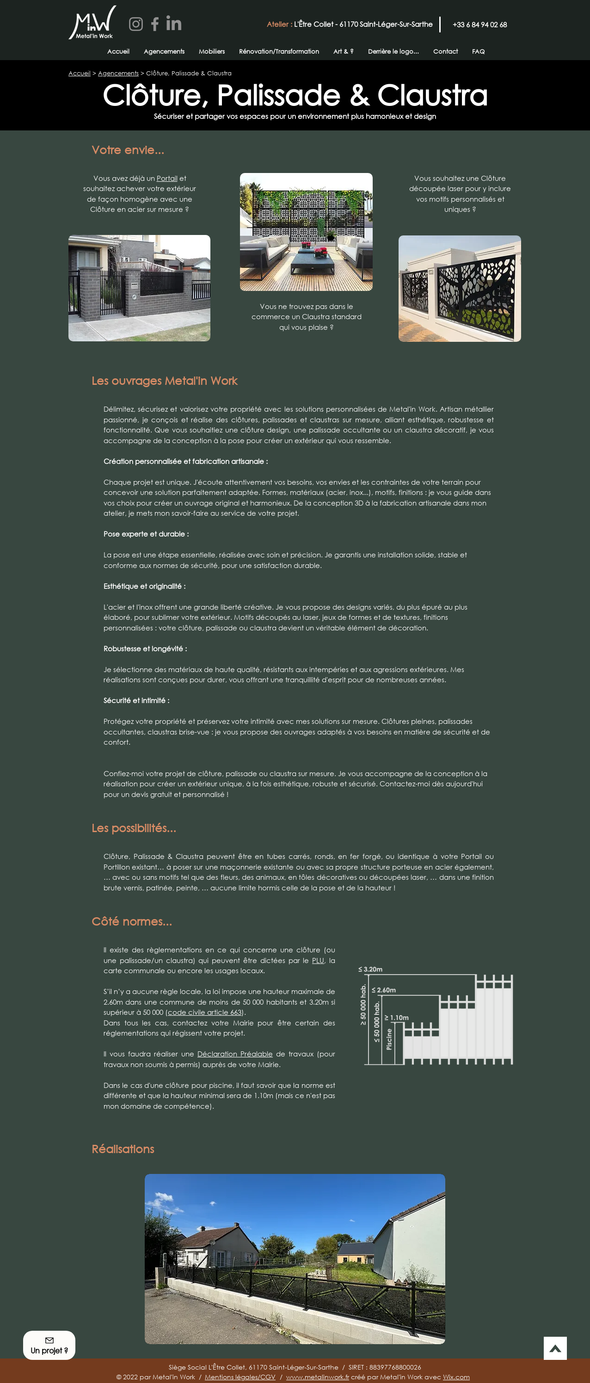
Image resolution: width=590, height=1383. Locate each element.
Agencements (118, 73)
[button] (295, 1259)
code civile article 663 (204, 1012)
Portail (167, 178)
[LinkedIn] (174, 24)
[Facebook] (155, 24)
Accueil (79, 73)
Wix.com (456, 1376)
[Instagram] (136, 24)
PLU (318, 960)
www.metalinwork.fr (317, 1376)
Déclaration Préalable (235, 1053)
